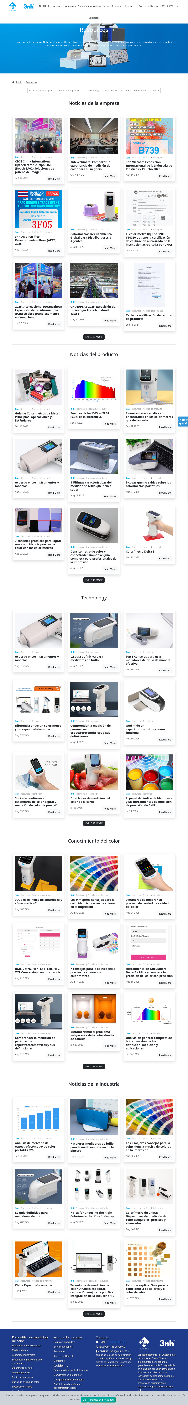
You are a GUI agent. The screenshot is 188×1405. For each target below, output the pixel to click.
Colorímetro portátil (22, 1368)
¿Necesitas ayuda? (183, 421)
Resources (130, 6)
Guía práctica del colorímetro (69, 1379)
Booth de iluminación (23, 1377)
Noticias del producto (70, 90)
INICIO (42, 6)
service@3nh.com (117, 1342)
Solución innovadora (89, 6)
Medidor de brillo (21, 1372)
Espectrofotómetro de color (26, 1345)
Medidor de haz (20, 1350)
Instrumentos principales (62, 6)
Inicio (19, 82)
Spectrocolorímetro (22, 1386)
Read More (54, 179)
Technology (93, 90)
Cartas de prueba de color (25, 1382)
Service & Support (113, 6)
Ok (84, 1399)
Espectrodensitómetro (23, 1355)
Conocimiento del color (116, 90)
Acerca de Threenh (149, 6)
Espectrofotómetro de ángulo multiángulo (27, 1361)
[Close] (184, 1395)
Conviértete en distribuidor (68, 1375)
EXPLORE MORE (94, 337)
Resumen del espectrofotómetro (71, 1370)
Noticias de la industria (146, 90)
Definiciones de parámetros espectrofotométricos (68, 1386)
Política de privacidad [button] (102, 1399)
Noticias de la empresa (41, 90)
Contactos (93, 17)
